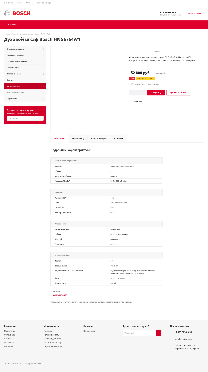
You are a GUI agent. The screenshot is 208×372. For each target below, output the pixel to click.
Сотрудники (9, 334)
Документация (60, 294)
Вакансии (8, 338)
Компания (10, 326)
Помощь (48, 330)
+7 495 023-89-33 (169, 12)
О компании (10, 330)
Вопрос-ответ (89, 330)
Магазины (9, 342)
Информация (51, 326)
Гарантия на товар (52, 342)
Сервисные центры (53, 346)
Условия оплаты (51, 334)
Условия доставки (52, 338)
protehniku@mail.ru (183, 338)
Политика (8, 346)
